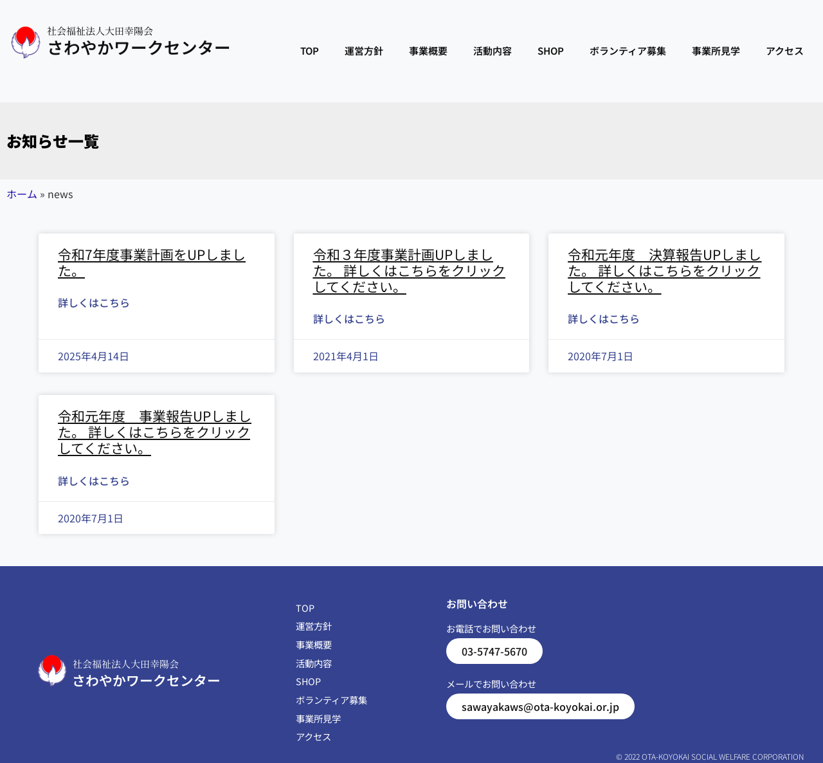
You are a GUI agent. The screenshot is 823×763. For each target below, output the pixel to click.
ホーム (21, 193)
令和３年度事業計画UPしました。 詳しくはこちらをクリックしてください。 (409, 270)
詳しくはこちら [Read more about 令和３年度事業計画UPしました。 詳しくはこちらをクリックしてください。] (349, 318)
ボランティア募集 (628, 50)
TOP (309, 50)
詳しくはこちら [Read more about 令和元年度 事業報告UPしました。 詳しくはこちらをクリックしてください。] (94, 480)
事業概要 (428, 50)
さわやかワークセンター (139, 47)
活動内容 (492, 50)
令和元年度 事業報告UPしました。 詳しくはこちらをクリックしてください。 (154, 431)
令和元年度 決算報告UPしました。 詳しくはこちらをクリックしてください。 (664, 270)
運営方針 (364, 50)
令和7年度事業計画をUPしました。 (152, 262)
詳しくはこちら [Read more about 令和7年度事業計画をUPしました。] (94, 302)
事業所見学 (716, 50)
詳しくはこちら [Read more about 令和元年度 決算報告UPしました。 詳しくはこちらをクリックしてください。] (604, 318)
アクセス (785, 50)
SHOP (551, 50)
